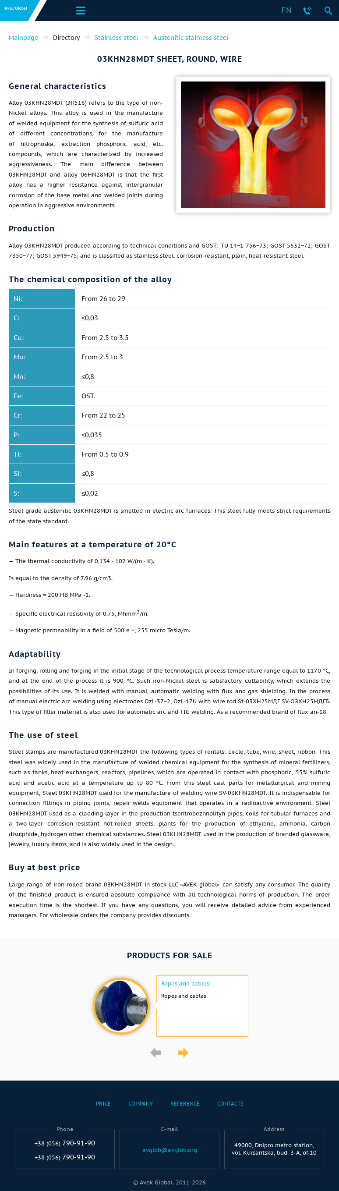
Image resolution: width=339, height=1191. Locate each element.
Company (140, 1103)
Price (103, 1103)
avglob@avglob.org (169, 1150)
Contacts (230, 1103)
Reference (185, 1103)
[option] (169, 1006)
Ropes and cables (185, 983)
